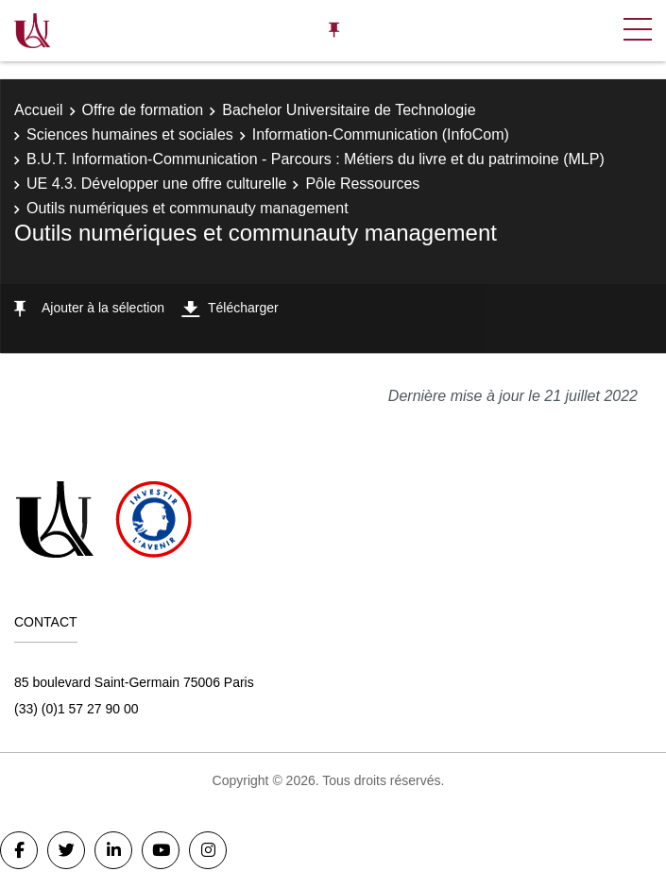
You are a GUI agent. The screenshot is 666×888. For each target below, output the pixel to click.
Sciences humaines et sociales (129, 134)
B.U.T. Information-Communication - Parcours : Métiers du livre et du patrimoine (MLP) (315, 159)
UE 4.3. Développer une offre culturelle (156, 184)
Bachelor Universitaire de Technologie (348, 110)
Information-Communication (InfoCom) (380, 134)
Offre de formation (143, 110)
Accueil (38, 110)
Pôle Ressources (362, 184)
